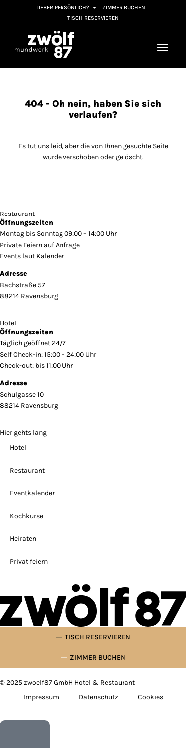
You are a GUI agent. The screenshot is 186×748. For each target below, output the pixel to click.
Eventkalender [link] (32, 493)
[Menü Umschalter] (163, 47)
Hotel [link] (18, 447)
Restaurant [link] (27, 470)
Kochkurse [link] (26, 516)
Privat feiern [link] (29, 561)
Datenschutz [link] (98, 697)
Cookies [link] (150, 697)
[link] (44, 44)
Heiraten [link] (23, 538)
